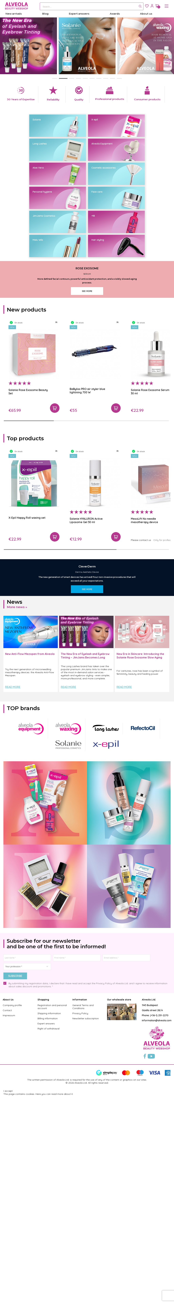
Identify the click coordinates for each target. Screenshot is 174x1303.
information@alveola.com (156, 1227)
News (14, 809)
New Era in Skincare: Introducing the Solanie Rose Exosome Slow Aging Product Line (140, 865)
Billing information (48, 1225)
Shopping (43, 1207)
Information (79, 1207)
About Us (8, 1207)
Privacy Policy (80, 1220)
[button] (54, 78)
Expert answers (46, 1231)
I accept (8, 1298)
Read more (12, 894)
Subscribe (15, 1183)
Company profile (12, 1212)
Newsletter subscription (85, 1225)
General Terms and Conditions (83, 1214)
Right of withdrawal (48, 1236)
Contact (7, 1217)
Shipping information (49, 1220)
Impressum (9, 1222)
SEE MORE (87, 394)
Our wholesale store (119, 1207)
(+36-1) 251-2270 (159, 1222)
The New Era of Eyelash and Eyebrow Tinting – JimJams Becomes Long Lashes (85, 865)
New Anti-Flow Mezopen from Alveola (30, 861)
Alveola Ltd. (149, 1207)
